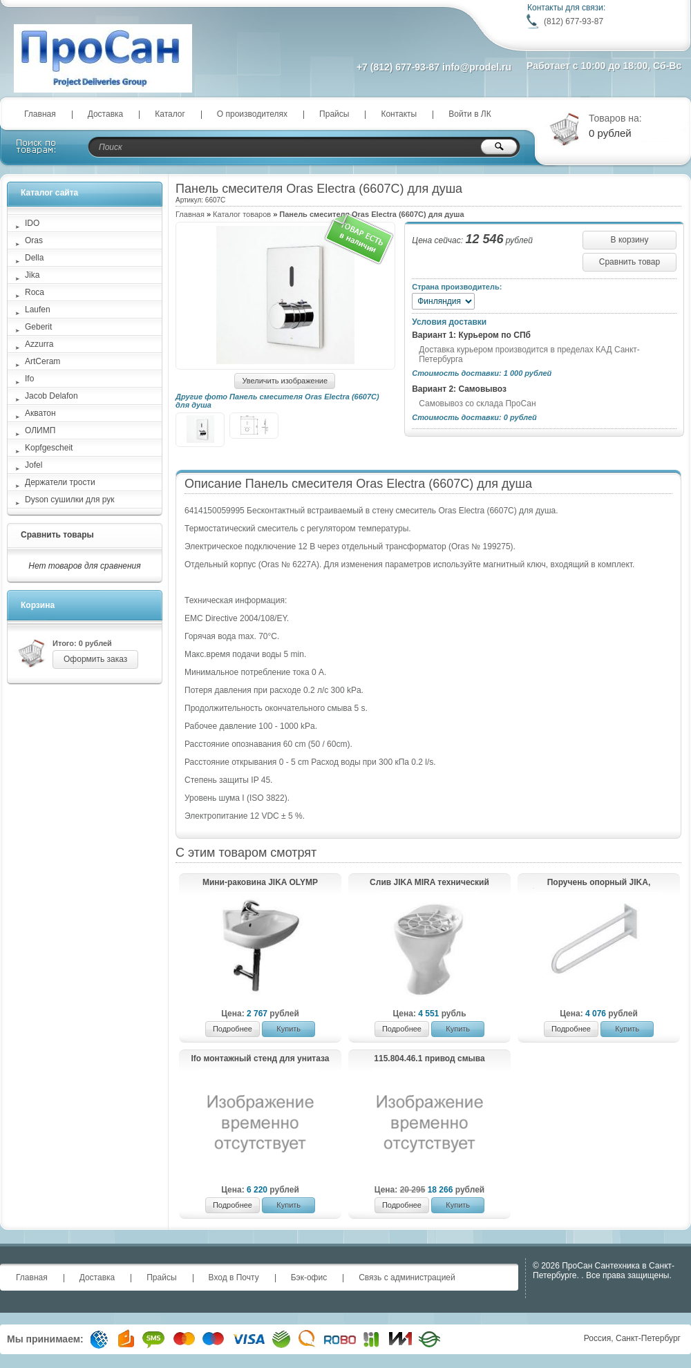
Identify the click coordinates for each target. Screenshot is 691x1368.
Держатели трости (60, 482)
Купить (288, 1029)
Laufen (37, 309)
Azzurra (39, 344)
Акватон (40, 413)
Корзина (38, 605)
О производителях (252, 114)
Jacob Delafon (51, 396)
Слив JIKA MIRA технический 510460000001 (429, 883)
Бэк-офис (309, 1277)
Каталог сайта (49, 193)
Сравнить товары (57, 535)
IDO (32, 223)
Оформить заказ (95, 659)
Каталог (170, 114)
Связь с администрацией (407, 1277)
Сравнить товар (629, 262)
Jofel (33, 465)
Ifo (29, 378)
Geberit (38, 327)
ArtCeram (42, 361)
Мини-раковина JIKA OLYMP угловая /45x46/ (260, 883)
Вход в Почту (234, 1277)
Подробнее (232, 1029)
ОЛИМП (40, 430)
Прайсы (334, 114)
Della (34, 258)
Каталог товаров (242, 214)
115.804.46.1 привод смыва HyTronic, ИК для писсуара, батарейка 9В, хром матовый (429, 1059)
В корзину (630, 240)
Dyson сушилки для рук (70, 499)
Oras (34, 240)
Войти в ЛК (469, 114)
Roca (34, 292)
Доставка (106, 114)
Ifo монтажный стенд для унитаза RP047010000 (260, 1059)
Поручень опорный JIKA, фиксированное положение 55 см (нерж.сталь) (599, 883)
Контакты (399, 114)
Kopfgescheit (49, 448)
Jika (32, 275)
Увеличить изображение (285, 381)
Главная (40, 114)
